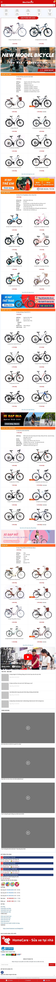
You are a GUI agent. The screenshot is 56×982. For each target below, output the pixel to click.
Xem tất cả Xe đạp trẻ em (28, 292)
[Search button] (53, 5)
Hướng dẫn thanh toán (6, 909)
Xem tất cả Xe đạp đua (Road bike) (28, 528)
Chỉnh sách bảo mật (5, 918)
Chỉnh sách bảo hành (6, 917)
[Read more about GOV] (7, 947)
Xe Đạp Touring (39, 10)
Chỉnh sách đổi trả (5, 920)
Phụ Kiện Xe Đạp (49, 14)
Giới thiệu (3, 905)
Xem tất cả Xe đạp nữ (28, 645)
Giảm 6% (32, 479)
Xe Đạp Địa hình (6, 10)
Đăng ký (52, 963)
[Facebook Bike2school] (2, 971)
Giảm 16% (33, 519)
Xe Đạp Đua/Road (28, 10)
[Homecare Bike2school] (28, 939)
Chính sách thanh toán (6, 915)
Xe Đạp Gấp (50, 10)
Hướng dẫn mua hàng (6, 907)
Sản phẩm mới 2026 (28, 18)
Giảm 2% (32, 597)
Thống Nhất (39, 14)
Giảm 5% (32, 106)
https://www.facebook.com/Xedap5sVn (13, 927)
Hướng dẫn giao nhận (6, 910)
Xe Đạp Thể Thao (17, 10)
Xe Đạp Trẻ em (6, 14)
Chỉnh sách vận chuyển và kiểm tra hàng (10, 922)
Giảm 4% (32, 636)
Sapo (38, 976)
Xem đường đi (15, 860)
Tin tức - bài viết (6, 671)
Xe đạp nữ (28, 14)
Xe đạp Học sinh (17, 14)
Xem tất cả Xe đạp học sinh (28, 174)
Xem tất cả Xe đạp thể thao (28, 409)
